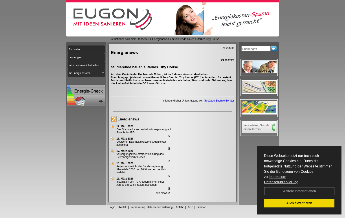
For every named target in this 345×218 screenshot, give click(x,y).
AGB (190, 207)
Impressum (277, 177)
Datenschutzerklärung (281, 182)
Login (112, 207)
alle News (163, 192)
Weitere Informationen (299, 191)
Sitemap (201, 207)
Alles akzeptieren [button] (299, 203)
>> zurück (228, 47)
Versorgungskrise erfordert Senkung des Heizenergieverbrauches (140, 156)
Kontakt (122, 207)
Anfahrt (180, 207)
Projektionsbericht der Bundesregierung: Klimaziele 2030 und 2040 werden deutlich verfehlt (141, 169)
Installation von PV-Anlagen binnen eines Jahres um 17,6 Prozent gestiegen (140, 183)
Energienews (128, 119)
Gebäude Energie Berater (219, 100)
